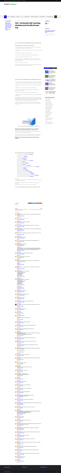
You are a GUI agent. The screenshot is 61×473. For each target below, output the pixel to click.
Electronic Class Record (8, 25)
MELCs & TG (18, 16)
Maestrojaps (18, 369)
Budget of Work (48, 99)
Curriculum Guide (48, 100)
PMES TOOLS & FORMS (34, 16)
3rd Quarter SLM (23, 20)
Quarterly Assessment (49, 107)
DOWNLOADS (13, 16)
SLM (8, 16)
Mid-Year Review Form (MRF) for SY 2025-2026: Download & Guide (50, 31)
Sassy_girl (18, 224)
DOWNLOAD (31, 154)
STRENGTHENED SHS (50, 16)
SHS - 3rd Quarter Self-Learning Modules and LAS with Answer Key (52, 80)
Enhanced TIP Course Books (49, 104)
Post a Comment (18, 462)
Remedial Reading (48, 111)
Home (16, 20)
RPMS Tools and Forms (49, 108)
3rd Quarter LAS (19, 20)
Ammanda (18, 303)
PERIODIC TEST (27, 16)
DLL (22, 16)
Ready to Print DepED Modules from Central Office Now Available (52, 92)
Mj (17, 239)
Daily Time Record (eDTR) (8, 24)
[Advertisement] (41, 9)
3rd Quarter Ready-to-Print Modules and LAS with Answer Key (52, 76)
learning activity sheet (49, 119)
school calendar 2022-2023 (49, 123)
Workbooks (47, 116)
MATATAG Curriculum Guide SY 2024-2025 (8, 23)
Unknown (18, 217)
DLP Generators (42, 16)
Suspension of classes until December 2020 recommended (52, 88)
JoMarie (18, 213)
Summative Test (48, 115)
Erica (17, 296)
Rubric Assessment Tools (49, 112)
